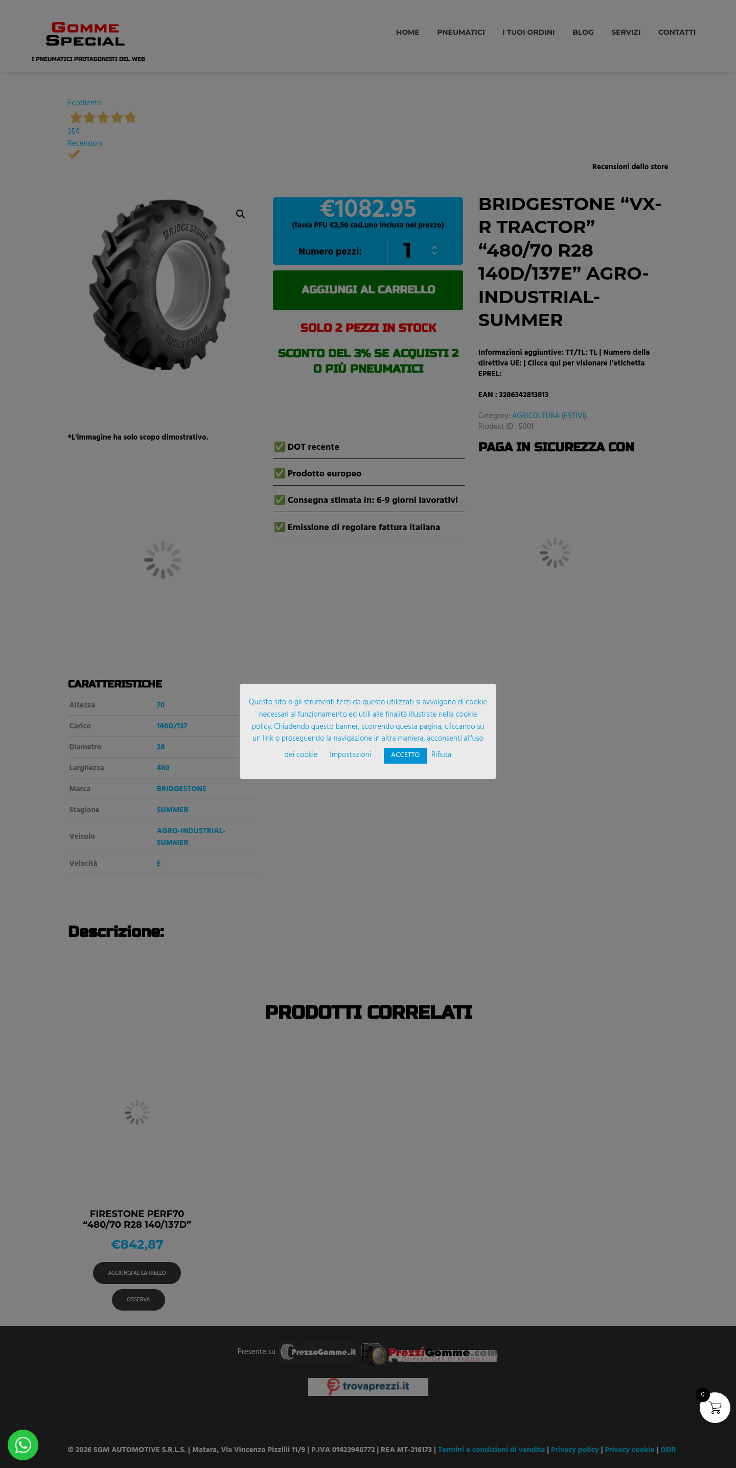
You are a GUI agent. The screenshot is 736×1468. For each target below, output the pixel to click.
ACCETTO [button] (405, 755)
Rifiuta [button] (441, 755)
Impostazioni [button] (350, 755)
